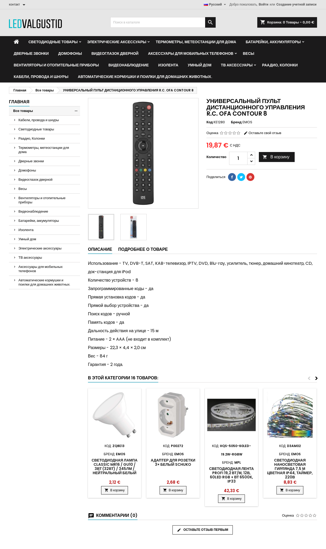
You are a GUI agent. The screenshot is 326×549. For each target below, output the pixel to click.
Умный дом (199, 65)
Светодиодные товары (53, 42)
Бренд (236, 122)
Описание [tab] (100, 249)
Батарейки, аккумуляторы (273, 42)
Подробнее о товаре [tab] (143, 249)
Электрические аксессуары (116, 42)
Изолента (168, 65)
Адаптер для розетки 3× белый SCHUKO (173, 462)
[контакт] (18, 4)
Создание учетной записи (296, 4)
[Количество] (238, 158)
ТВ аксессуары (237, 65)
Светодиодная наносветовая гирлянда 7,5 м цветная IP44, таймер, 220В (290, 469)
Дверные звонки (31, 53)
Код (209, 122)
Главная (19, 102)
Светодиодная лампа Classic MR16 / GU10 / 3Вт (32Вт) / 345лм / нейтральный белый (114, 467)
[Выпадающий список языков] (216, 4)
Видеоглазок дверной (115, 53)
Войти (263, 4)
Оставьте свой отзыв (262, 132)
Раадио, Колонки (280, 65)
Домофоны (70, 53)
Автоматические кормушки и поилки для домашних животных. (145, 76)
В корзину (276, 157)
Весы (248, 53)
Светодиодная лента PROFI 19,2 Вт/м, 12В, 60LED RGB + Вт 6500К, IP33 (231, 475)
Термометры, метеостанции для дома (196, 42)
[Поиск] (163, 22)
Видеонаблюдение (128, 65)
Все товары (23, 110)
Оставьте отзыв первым (202, 529)
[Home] (16, 42)
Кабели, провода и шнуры (41, 76)
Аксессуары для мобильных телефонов (190, 53)
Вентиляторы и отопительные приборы (56, 65)
